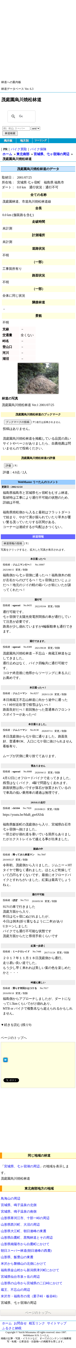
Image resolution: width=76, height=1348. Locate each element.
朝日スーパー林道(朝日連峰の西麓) (26, 1250)
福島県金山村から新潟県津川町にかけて (30, 1270)
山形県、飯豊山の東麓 (17, 1257)
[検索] (21, 116)
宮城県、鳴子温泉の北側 (18, 1205)
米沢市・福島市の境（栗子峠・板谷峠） (30, 1296)
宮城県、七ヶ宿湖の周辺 (51, 154)
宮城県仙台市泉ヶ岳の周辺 (20, 1276)
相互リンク (37, 1323)
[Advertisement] (38, 38)
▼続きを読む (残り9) (16, 1024)
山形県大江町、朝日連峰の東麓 (23, 1231)
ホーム (7, 154)
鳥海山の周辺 (10, 1198)
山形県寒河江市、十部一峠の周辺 (25, 1218)
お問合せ (20, 1323)
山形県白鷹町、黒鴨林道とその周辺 (27, 1237)
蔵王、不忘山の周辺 (15, 1289)
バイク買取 (19, 149)
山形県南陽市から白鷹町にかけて (25, 1244)
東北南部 (22, 154)
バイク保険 (38, 149)
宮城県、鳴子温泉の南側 (18, 1211)
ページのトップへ (14, 1038)
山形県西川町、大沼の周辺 (20, 1224)
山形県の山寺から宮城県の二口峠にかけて (31, 1283)
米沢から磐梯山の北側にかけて (23, 1263)
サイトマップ (56, 1323)
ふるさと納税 (11, 1328)
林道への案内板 (11, 82)
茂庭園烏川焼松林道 (15, 1178)
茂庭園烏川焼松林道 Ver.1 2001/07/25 (28, 405)
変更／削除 (22, 569)
